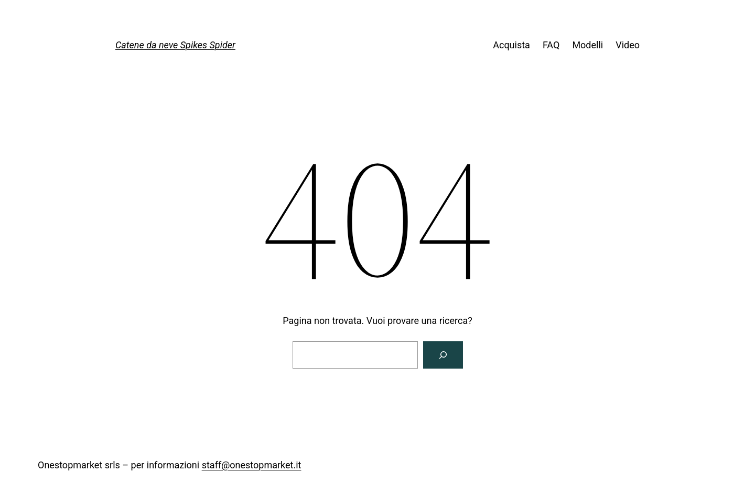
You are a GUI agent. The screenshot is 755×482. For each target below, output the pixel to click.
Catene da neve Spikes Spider (175, 44)
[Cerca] (443, 355)
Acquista (511, 44)
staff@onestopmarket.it (251, 464)
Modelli (587, 44)
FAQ (551, 44)
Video (628, 44)
